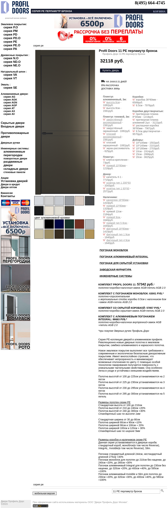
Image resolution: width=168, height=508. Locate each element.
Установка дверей (14, 181)
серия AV (9, 114)
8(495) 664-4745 (150, 2)
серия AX (9, 111)
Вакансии (7, 193)
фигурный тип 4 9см (118, 240)
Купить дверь (110, 70)
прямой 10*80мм (116, 165)
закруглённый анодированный (112, 121)
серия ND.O (12, 62)
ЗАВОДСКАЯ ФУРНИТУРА (115, 269)
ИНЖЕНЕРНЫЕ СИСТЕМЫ (116, 276)
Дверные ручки (10, 142)
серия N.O (10, 58)
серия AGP (10, 105)
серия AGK (10, 99)
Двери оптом (9, 187)
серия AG (9, 96)
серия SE (10, 87)
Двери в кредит (10, 184)
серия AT (9, 108)
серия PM (10, 31)
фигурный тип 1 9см (118, 234)
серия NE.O (11, 65)
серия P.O (10, 27)
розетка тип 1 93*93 (117, 188)
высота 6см (113, 102)
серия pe (38, 45)
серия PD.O (11, 38)
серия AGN (10, 102)
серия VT (10, 78)
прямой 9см (113, 217)
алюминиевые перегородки (14, 153)
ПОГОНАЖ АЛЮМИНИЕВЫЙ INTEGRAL (124, 256)
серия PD (10, 34)
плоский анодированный (112, 135)
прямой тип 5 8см (116, 223)
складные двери (15, 169)
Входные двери (12, 126)
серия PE (10, 41)
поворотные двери (15, 158)
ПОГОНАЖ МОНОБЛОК (114, 250)
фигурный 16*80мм (117, 228)
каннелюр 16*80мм (117, 200)
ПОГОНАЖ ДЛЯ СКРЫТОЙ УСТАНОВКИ (124, 263)
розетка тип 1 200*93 (118, 182)
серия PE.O (11, 45)
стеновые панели (14, 172)
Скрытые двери (12, 123)
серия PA (10, 49)
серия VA (10, 74)
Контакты (8, 196)
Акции (4, 177)
